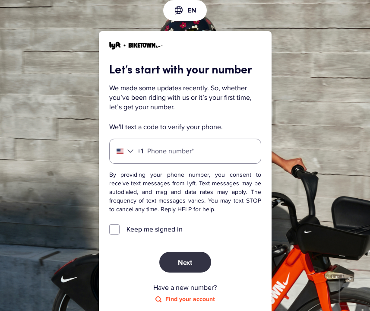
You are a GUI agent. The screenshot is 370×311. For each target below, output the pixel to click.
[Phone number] (185, 151)
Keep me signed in (154, 229)
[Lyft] (136, 46)
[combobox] (185, 10)
